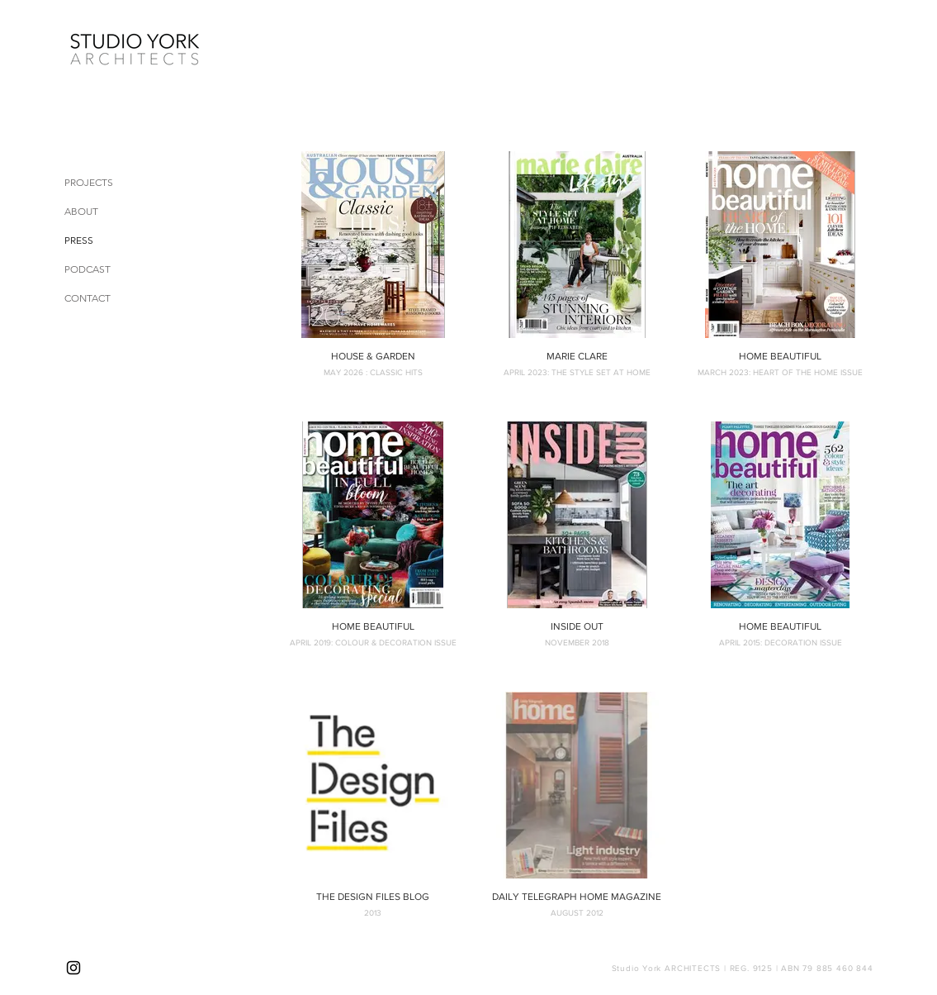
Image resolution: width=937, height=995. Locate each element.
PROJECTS (88, 182)
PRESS (78, 240)
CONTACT (87, 298)
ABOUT (81, 211)
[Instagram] (73, 968)
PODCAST (87, 269)
